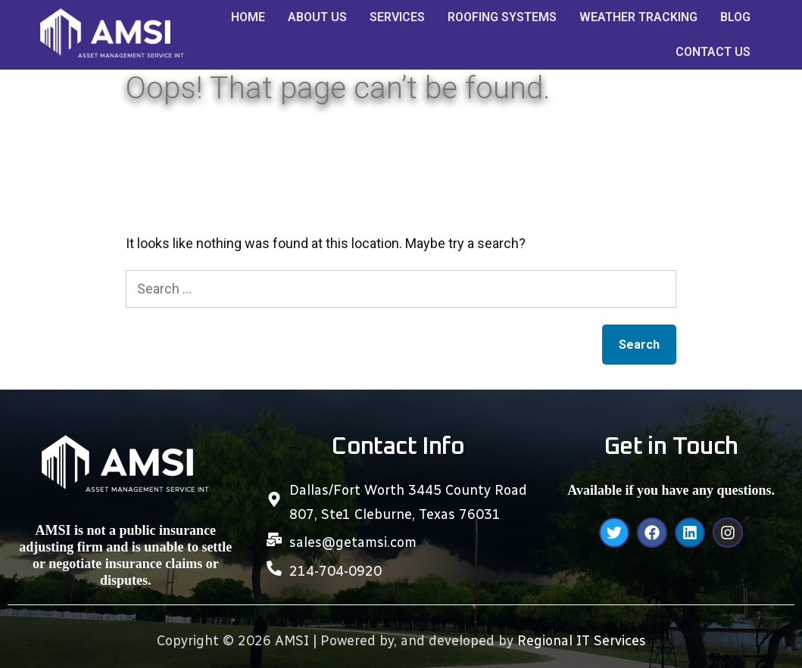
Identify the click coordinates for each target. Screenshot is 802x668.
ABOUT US (317, 17)
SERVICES (397, 17)
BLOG (735, 17)
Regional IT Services (581, 640)
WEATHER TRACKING (638, 17)
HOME (248, 17)
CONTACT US (713, 52)
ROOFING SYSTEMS (502, 17)
